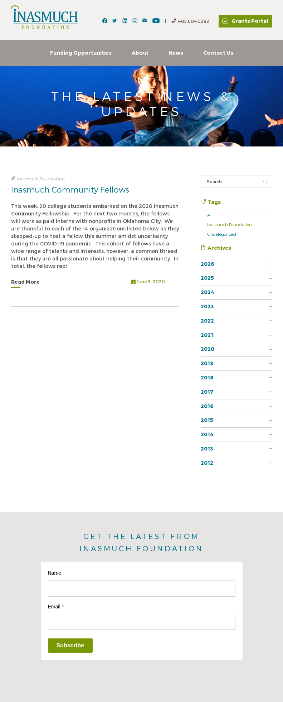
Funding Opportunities (81, 53)
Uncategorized (221, 234)
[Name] (141, 589)
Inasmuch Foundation (229, 224)
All (210, 214)
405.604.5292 (190, 21)
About (140, 53)
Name (54, 573)
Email (56, 606)
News (176, 53)
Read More (25, 282)
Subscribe (70, 645)
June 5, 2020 (148, 282)
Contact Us (218, 53)
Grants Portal (249, 21)
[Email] (141, 622)
